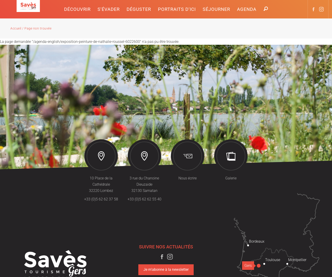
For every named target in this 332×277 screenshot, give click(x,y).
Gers (249, 265)
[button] (77, 9)
